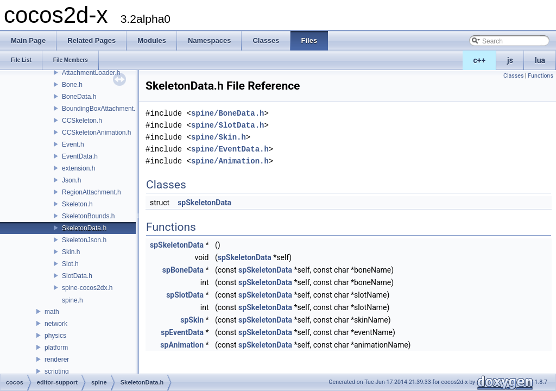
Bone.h (72, 85)
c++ (479, 60)
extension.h (78, 168)
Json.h (71, 180)
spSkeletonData (204, 202)
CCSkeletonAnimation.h (96, 132)
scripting (57, 371)
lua (540, 60)
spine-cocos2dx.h (87, 288)
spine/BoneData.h (227, 113)
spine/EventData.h (230, 149)
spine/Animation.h (230, 161)
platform (56, 347)
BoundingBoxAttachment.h (100, 108)
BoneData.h (79, 96)
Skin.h (71, 252)
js (510, 60)
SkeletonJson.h (84, 240)
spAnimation (182, 344)
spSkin (192, 320)
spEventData (182, 332)
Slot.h (70, 264)
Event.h (73, 144)
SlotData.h (77, 276)
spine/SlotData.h (227, 125)
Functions (540, 75)
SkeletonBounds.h (88, 216)
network (56, 323)
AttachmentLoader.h (91, 73)
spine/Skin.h (218, 137)
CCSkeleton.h (82, 120)
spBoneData (183, 270)
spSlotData (185, 295)
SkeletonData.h (84, 228)
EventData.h (80, 156)
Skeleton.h (77, 204)
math (52, 312)
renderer (57, 359)
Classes (513, 75)
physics (55, 335)
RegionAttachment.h (91, 192)
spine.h (72, 300)
